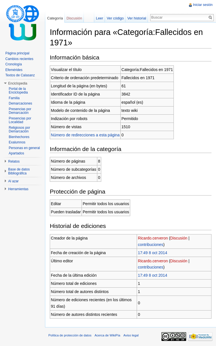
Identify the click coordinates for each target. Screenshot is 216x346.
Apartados (16, 153)
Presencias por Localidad (20, 120)
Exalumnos (17, 142)
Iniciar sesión (203, 5)
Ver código (115, 18)
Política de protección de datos (69, 335)
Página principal (17, 53)
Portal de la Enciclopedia (18, 91)
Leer (99, 18)
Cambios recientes (19, 59)
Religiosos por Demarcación (19, 130)
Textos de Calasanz (20, 75)
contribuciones (150, 244)
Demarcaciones (20, 103)
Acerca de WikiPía (107, 335)
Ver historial (136, 18)
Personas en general (24, 148)
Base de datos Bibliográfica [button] (19, 171)
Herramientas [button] (18, 189)
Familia (14, 98)
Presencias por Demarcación (20, 111)
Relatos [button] (14, 161)
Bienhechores (19, 137)
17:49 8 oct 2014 (152, 252)
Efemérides (13, 70)
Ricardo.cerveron (153, 238)
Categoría (55, 18)
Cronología (13, 64)
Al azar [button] (13, 181)
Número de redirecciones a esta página (85, 135)
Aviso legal (131, 335)
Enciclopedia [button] (17, 83)
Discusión (178, 238)
